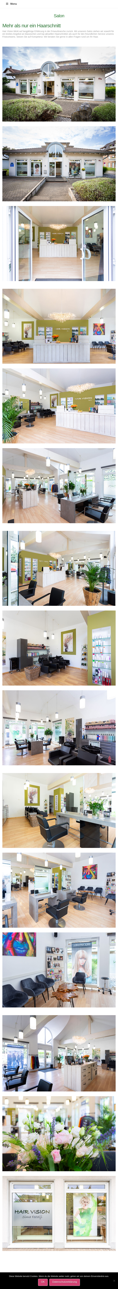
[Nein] (114, 1280)
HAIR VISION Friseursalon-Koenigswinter (8, 0)
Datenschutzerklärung (64, 1282)
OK (43, 1282)
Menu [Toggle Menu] (11, 4)
